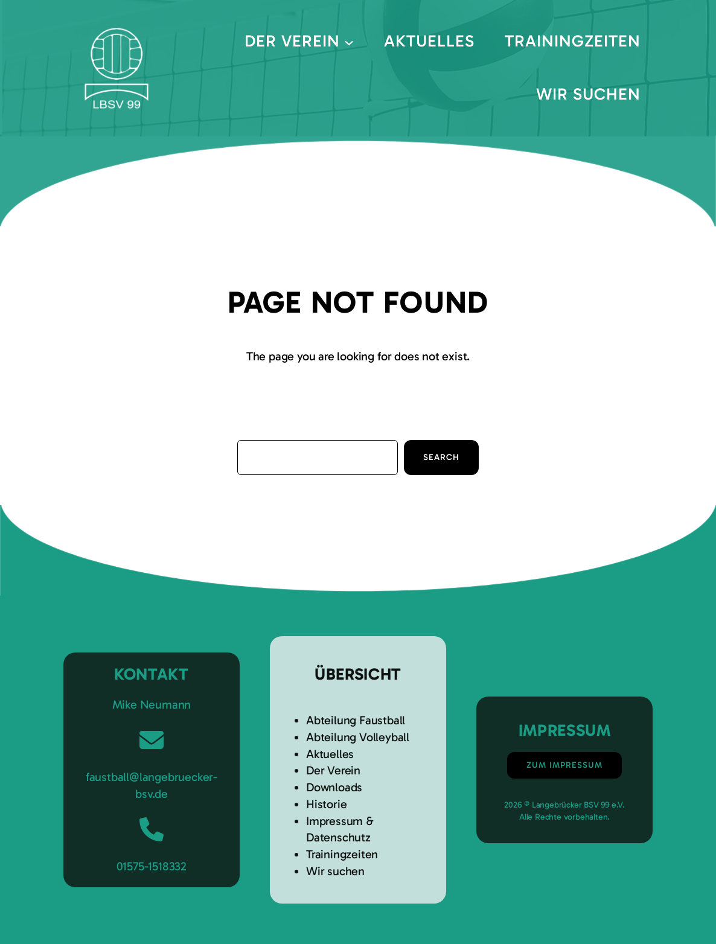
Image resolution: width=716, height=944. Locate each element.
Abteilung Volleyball (357, 737)
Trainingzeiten (342, 854)
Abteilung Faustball (355, 720)
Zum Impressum (564, 765)
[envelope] (151, 740)
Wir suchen (335, 871)
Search (441, 457)
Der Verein (333, 770)
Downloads (334, 787)
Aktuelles (330, 754)
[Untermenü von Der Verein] (349, 41)
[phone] (151, 829)
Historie (326, 804)
